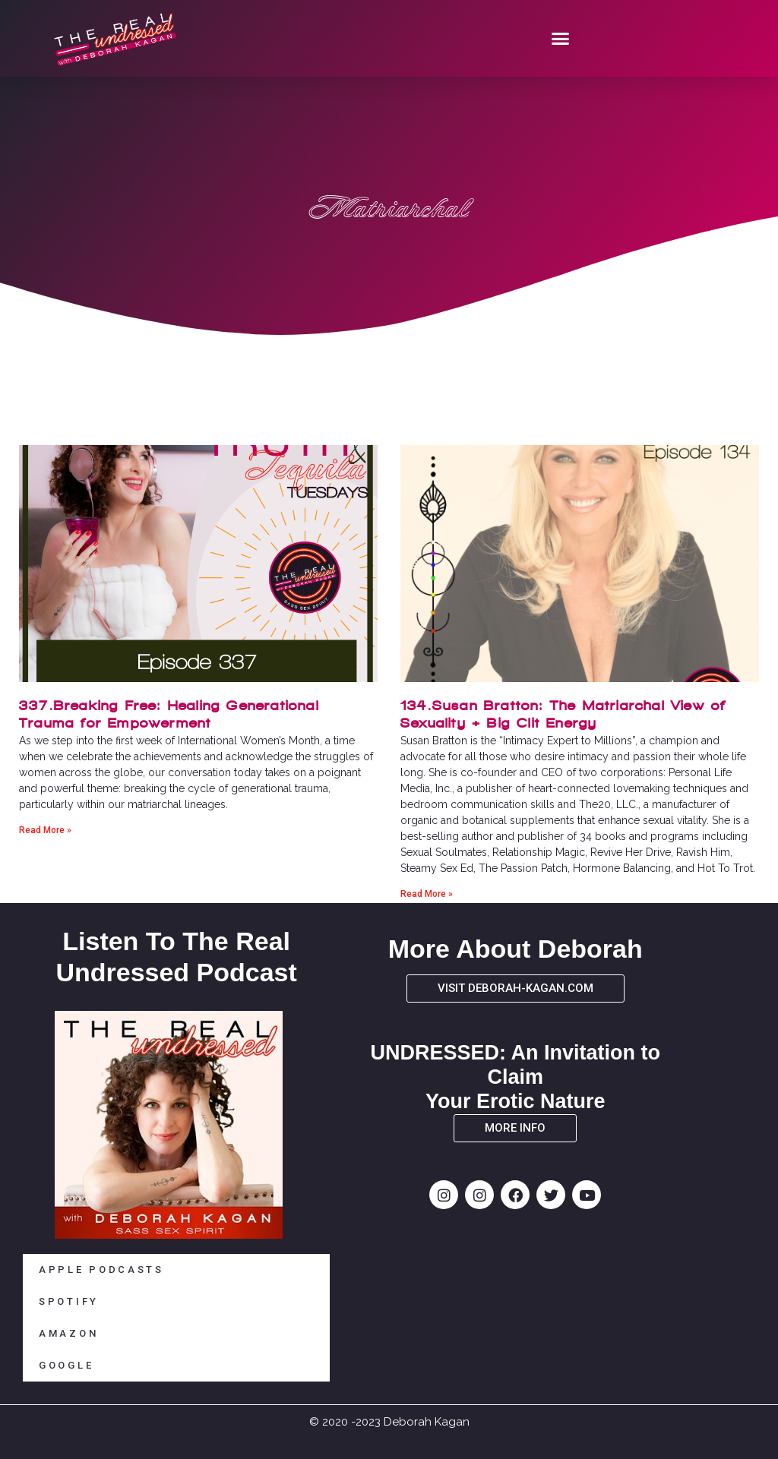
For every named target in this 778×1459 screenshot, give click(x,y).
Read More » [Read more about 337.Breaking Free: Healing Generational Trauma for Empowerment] (45, 830)
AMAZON (68, 1333)
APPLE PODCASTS (101, 1269)
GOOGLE (66, 1365)
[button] (560, 38)
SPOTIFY (69, 1301)
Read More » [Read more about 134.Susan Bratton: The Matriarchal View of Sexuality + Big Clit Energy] (426, 894)
